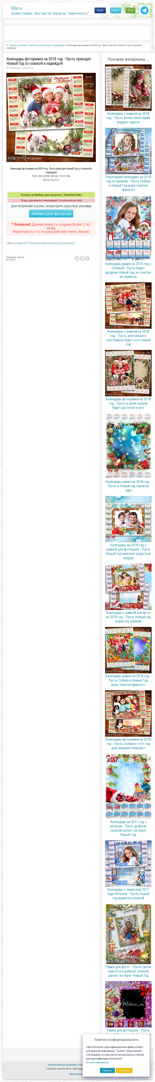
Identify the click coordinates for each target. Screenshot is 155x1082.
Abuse (72, 1074)
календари (18, 243)
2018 (25, 243)
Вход (130, 10)
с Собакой (32, 243)
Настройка (124, 1070)
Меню (116, 10)
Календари (15, 68)
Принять (107, 1070)
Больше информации (97, 1062)
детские (62, 243)
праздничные (52, 243)
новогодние (41, 243)
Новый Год (28, 68)
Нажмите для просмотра (51, 213)
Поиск (100, 10)
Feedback (81, 1074)
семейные (70, 243)
